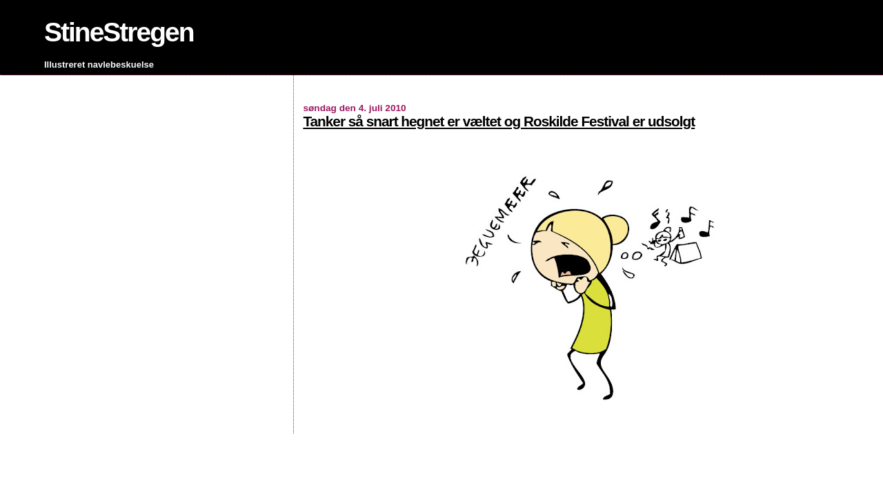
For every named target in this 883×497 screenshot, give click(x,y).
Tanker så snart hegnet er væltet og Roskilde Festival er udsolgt (499, 121)
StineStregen (119, 32)
